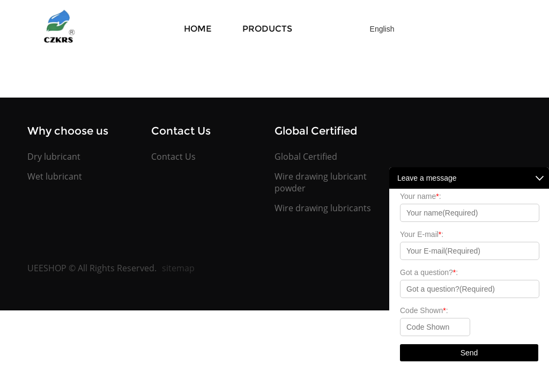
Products (267, 29)
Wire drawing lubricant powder (320, 182)
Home (197, 29)
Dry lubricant (53, 156)
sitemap (178, 268)
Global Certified (305, 156)
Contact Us (173, 156)
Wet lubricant (54, 176)
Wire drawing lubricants (322, 208)
